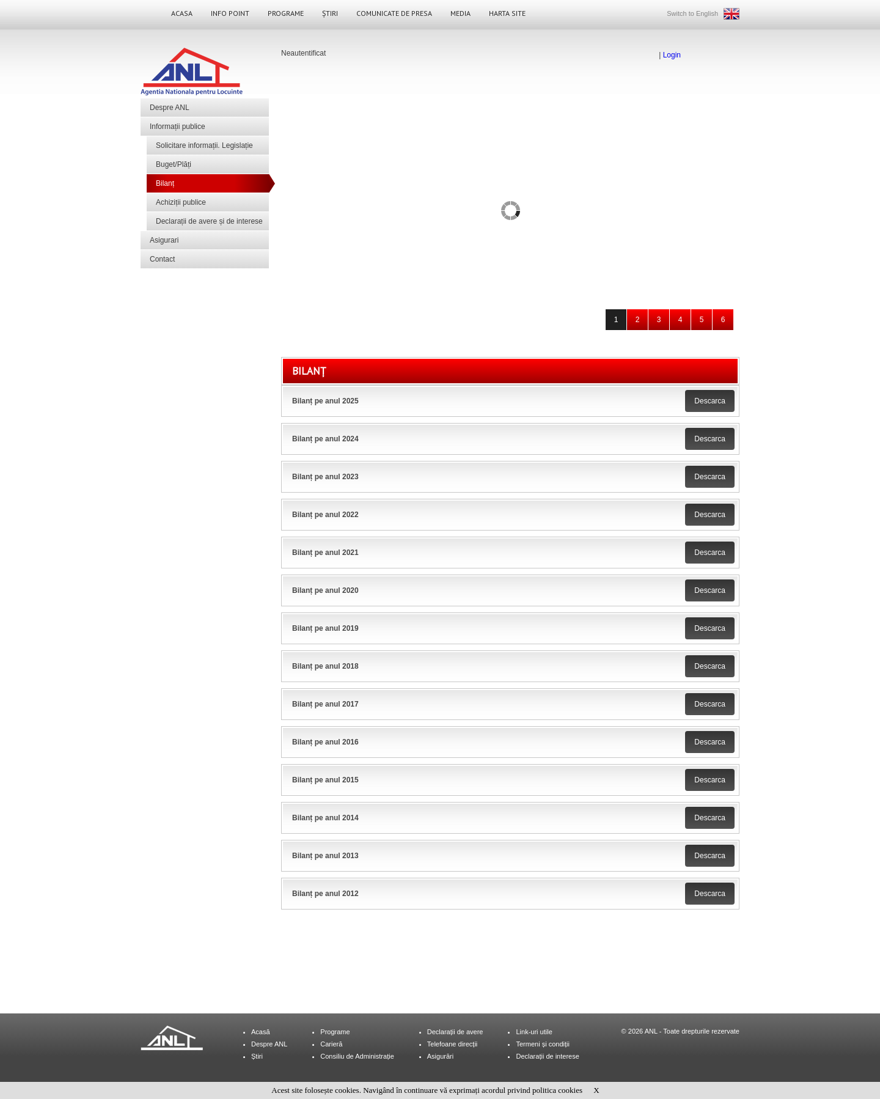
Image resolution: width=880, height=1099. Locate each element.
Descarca (709, 401)
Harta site (507, 13)
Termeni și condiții (542, 1044)
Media (460, 13)
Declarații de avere (455, 1031)
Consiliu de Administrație (357, 1056)
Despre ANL (169, 107)
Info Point (230, 13)
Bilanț (165, 183)
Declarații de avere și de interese (209, 221)
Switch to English (692, 13)
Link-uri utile (534, 1031)
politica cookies (557, 1090)
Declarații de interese (547, 1056)
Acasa (182, 13)
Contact (162, 259)
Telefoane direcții (452, 1044)
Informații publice (177, 126)
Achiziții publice (181, 202)
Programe (286, 13)
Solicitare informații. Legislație (204, 145)
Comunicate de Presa (394, 13)
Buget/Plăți (173, 164)
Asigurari (164, 240)
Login (672, 55)
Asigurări (440, 1056)
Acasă (260, 1031)
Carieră (331, 1044)
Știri (330, 13)
